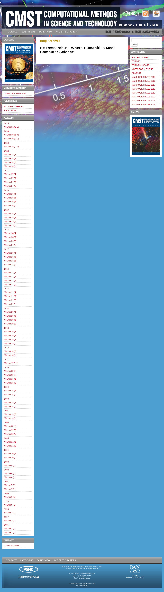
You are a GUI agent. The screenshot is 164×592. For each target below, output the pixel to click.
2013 (6, 328)
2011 (6, 359)
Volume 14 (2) (10, 402)
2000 (6, 493)
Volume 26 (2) (10, 202)
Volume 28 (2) (10, 162)
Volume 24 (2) (10, 241)
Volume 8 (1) (9, 477)
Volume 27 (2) (10, 182)
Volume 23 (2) (10, 261)
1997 (6, 517)
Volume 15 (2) (10, 391)
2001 (6, 481)
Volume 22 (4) (10, 272)
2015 (6, 289)
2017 (6, 249)
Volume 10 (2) (10, 454)
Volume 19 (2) (10, 339)
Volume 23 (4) (10, 253)
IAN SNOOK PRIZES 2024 (143, 105)
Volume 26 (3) (10, 198)
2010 (6, 367)
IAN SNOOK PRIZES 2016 (143, 81)
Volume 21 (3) (10, 296)
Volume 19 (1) (10, 343)
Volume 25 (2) (10, 221)
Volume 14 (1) (10, 406)
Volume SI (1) (10, 375)
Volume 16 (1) (10, 383)
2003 (6, 462)
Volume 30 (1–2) (11, 139)
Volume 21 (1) (10, 304)
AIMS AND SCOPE (140, 57)
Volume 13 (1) (10, 418)
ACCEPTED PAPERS (67, 31)
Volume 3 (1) (9, 520)
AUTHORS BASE (12, 546)
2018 (6, 229)
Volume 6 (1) (9, 497)
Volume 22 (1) (10, 284)
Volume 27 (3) (10, 178)
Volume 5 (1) (9, 505)
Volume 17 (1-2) (11, 363)
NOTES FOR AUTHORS (142, 69)
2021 (6, 170)
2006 (6, 422)
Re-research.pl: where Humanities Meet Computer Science (77, 50)
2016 (6, 269)
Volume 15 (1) (10, 395)
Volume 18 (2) (10, 351)
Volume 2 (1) (9, 528)
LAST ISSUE (28, 31)
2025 (6, 123)
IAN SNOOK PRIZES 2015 (143, 77)
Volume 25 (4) (10, 213)
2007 (6, 411)
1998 (6, 509)
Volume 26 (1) (10, 206)
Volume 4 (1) (9, 513)
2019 (6, 210)
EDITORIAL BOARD (140, 65)
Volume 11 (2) (10, 442)
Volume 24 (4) (10, 233)
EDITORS (136, 61)
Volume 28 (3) (10, 158)
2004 (6, 450)
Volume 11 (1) (10, 446)
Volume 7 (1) (9, 489)
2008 (6, 399)
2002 (6, 470)
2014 (6, 308)
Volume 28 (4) (10, 154)
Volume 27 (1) (10, 186)
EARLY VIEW (45, 31)
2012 (6, 348)
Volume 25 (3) (10, 217)
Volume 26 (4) (10, 194)
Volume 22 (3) (10, 276)
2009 (6, 387)
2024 (6, 131)
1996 (6, 525)
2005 (6, 438)
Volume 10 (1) (10, 458)
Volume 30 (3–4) (11, 135)
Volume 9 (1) (9, 465)
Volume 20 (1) (10, 324)
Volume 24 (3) (10, 237)
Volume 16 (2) (10, 379)
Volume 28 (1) (10, 166)
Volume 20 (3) (10, 316)
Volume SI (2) (10, 371)
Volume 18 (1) (10, 355)
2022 (6, 151)
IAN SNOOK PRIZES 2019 (143, 93)
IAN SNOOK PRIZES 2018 (143, 89)
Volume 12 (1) (10, 434)
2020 (6, 190)
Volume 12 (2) (10, 430)
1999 (6, 501)
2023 (6, 143)
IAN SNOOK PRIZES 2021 (143, 101)
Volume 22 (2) (10, 280)
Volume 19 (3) (10, 335)
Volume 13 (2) (10, 414)
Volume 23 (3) (10, 257)
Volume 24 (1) (10, 245)
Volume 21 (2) (10, 300)
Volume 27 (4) (10, 174)
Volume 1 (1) (9, 532)
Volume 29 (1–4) (11, 146)
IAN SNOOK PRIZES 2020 (143, 97)
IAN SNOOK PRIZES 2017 (143, 85)
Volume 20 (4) (10, 312)
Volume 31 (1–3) (11, 127)
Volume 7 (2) (9, 485)
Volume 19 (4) (10, 332)
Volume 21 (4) (10, 292)
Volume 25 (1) (10, 225)
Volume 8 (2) (9, 473)
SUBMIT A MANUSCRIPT (15, 93)
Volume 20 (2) (10, 320)
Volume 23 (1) (10, 265)
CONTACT (13, 31)
